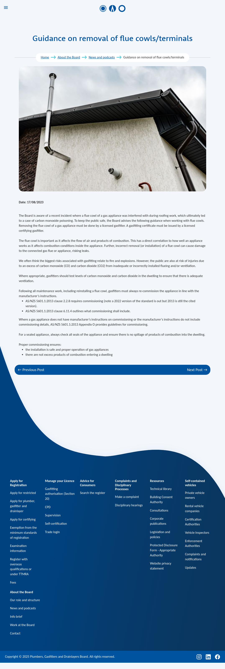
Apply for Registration (18, 483)
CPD (48, 507)
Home (45, 57)
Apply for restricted (23, 493)
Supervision (53, 516)
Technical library (161, 489)
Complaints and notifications (195, 557)
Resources (157, 481)
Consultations (159, 511)
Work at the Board (22, 631)
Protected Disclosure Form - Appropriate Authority (164, 551)
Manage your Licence (59, 481)
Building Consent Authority (161, 499)
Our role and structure (18, 603)
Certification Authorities (193, 522)
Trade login (52, 532)
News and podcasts (102, 57)
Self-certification (56, 524)
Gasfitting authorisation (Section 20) (54, 494)
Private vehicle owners (195, 495)
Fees (13, 583)
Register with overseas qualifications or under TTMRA (21, 567)
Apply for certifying (23, 520)
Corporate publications (158, 521)
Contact (15, 639)
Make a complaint (127, 497)
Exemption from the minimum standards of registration (23, 533)
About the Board (69, 57)
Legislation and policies (160, 534)
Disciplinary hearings (129, 505)
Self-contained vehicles (195, 483)
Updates (190, 568)
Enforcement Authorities (194, 543)
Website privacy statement (160, 566)
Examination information (18, 548)
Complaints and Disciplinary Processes (126, 485)
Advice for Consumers (88, 483)
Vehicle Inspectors (197, 533)
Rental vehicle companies (194, 508)
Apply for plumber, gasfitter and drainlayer (22, 506)
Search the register (93, 493)
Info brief (16, 623)
